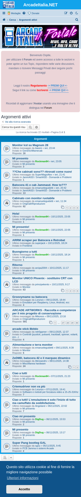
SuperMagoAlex (43, 174)
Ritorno (17, 265)
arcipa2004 (41, 268)
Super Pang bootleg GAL (29, 442)
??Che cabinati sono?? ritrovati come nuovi (42, 171)
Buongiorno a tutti (24, 251)
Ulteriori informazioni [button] (22, 478)
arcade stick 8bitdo (25, 328)
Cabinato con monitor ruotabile (33, 198)
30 (77, 322)
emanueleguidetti (44, 188)
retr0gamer (41, 331)
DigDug (39, 419)
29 (72, 322)
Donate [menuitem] (35, 13)
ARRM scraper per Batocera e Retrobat (38, 240)
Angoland (40, 406)
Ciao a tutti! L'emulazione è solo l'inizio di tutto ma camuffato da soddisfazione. (44, 401)
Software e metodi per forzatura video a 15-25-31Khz (50, 392)
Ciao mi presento (23, 416)
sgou (37, 445)
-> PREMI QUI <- (57, 85)
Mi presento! (20, 226)
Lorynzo (39, 300)
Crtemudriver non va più (28, 386)
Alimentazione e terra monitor (32, 344)
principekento (42, 284)
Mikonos (39, 316)
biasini (38, 148)
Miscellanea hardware (34, 363)
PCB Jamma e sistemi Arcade (38, 448)
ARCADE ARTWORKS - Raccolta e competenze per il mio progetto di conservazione (44, 312)
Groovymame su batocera (29, 297)
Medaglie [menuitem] (16, 13)
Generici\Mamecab (32, 150)
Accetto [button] (24, 489)
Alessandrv (41, 361)
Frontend (27, 245)
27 (63, 322)
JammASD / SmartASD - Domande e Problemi (46, 177)
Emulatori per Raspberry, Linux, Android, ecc (45, 302)
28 (68, 322)
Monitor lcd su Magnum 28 (30, 145)
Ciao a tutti (19, 373)
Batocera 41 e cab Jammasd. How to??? (39, 185)
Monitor (26, 287)
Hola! (15, 213)
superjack (40, 243)
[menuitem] (24, 13)
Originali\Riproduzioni (33, 203)
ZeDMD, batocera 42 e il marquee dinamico (41, 358)
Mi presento (20, 158)
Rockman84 (42, 161)
